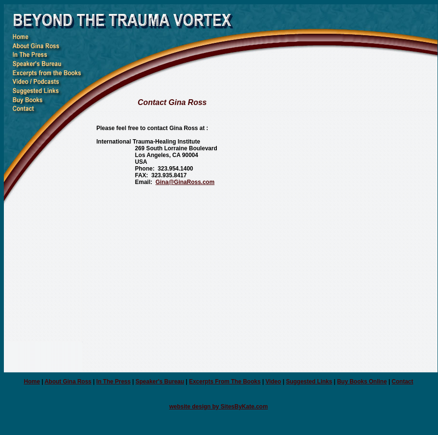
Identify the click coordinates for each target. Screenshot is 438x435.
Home (32, 381)
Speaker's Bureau (159, 381)
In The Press (113, 381)
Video (273, 381)
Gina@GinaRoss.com (185, 182)
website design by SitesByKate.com (218, 406)
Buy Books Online (361, 381)
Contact (402, 381)
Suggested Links (309, 381)
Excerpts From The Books (225, 381)
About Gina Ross (67, 381)
